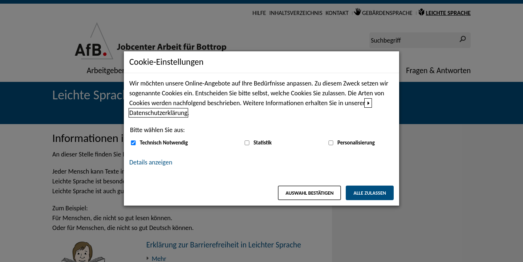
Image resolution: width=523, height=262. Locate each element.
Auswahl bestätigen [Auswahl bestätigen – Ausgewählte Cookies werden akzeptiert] (309, 193)
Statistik (263, 142)
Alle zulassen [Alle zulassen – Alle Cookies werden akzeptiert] (369, 193)
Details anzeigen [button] (150, 162)
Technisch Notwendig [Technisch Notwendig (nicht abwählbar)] (164, 142)
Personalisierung (356, 142)
